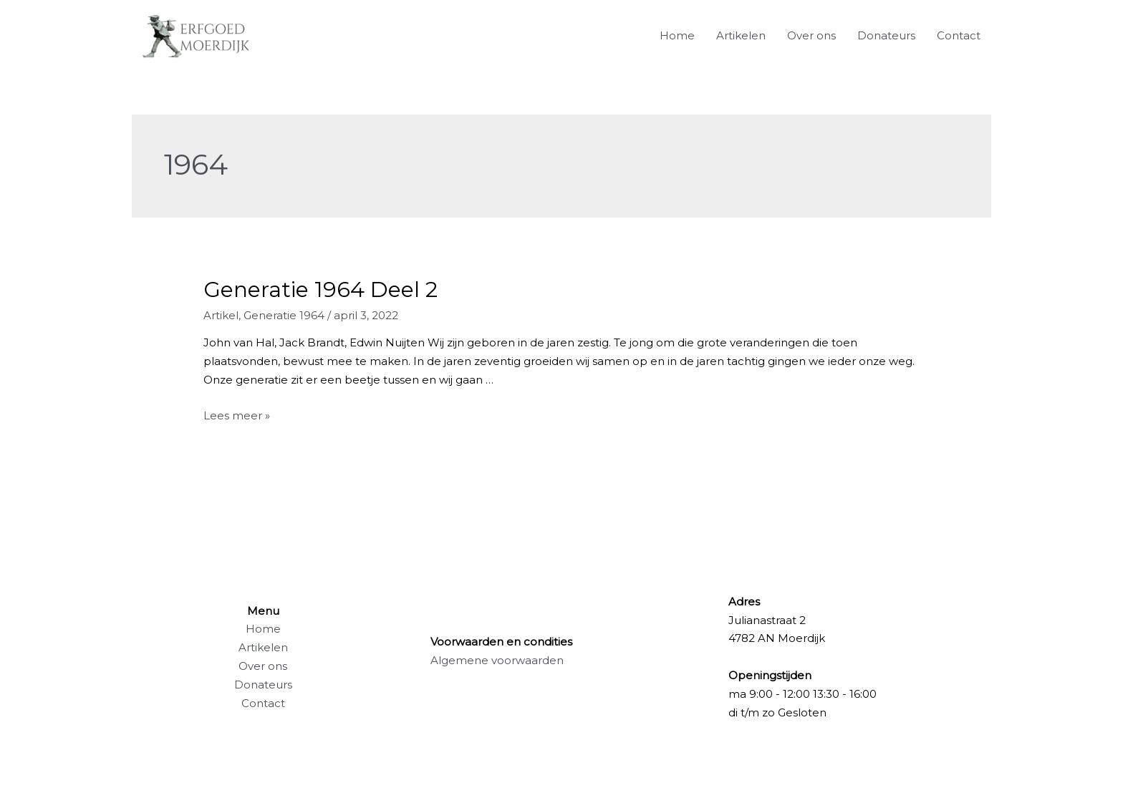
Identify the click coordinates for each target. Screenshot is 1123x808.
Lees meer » (236, 415)
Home (677, 35)
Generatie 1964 (284, 315)
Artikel (220, 315)
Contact (958, 35)
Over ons (811, 35)
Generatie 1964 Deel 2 (320, 289)
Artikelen (741, 35)
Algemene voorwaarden (497, 660)
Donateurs (886, 35)
